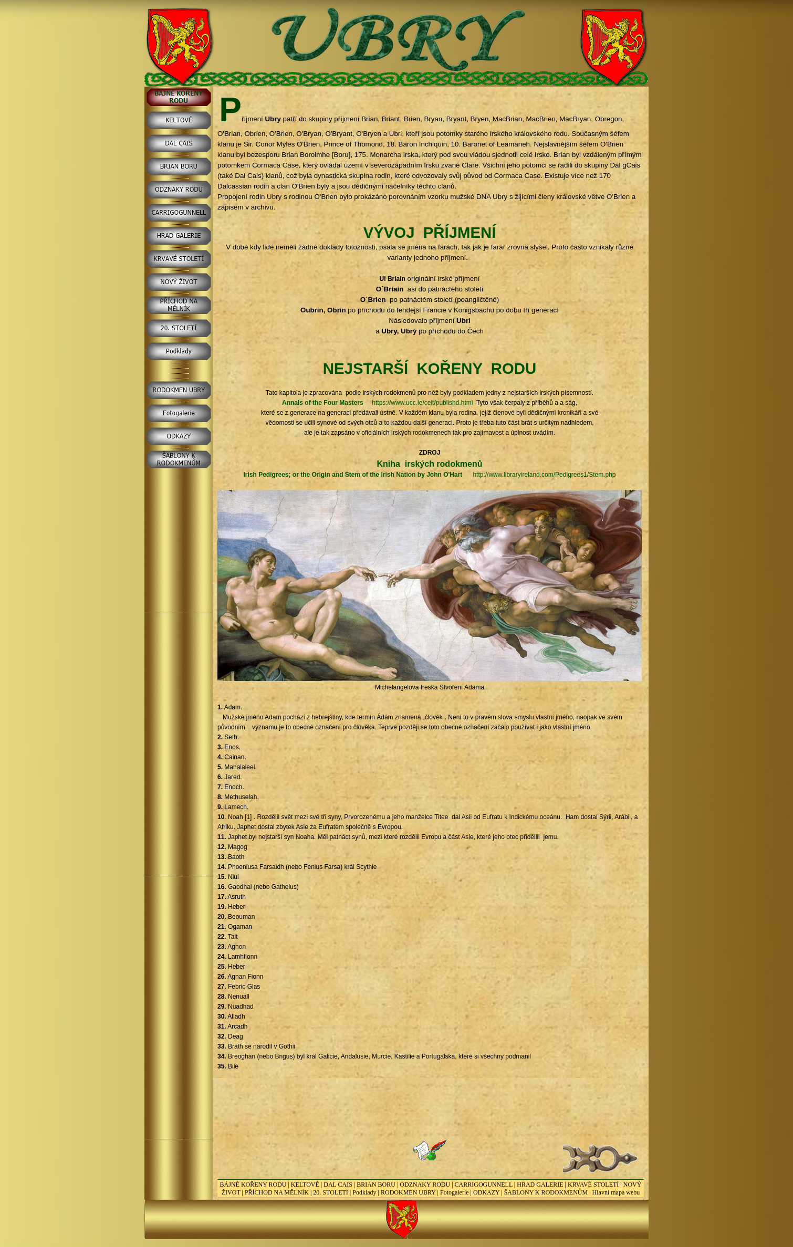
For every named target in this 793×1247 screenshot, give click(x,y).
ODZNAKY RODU (425, 1184)
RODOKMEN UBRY (408, 1192)
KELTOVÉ (305, 1184)
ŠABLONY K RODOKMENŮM (546, 1192)
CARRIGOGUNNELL (484, 1184)
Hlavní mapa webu (616, 1192)
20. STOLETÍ (330, 1192)
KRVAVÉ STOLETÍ (593, 1184)
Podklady (364, 1192)
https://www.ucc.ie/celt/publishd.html (422, 402)
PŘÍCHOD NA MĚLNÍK (277, 1192)
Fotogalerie (454, 1192)
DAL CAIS (338, 1184)
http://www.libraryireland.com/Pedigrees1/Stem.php (544, 474)
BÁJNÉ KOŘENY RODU (253, 1184)
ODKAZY (486, 1192)
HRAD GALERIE (540, 1184)
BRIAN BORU (376, 1184)
